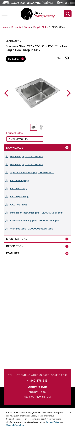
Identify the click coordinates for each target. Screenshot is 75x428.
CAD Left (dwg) (18, 188)
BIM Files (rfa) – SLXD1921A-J (26, 156)
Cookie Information (15, 424)
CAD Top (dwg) (18, 204)
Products (16, 27)
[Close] (70, 412)
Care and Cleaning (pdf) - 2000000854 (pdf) (35, 220)
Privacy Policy (52, 421)
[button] (6, 93)
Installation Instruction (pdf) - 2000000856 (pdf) (36, 212)
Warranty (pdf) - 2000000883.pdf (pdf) (31, 228)
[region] (37, 418)
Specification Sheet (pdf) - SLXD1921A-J (32, 172)
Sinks (27, 27)
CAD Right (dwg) (19, 196)
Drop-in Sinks (40, 27)
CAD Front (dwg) (19, 180)
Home (5, 27)
